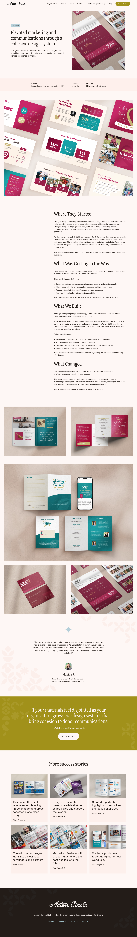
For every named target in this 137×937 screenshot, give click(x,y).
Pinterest (85, 921)
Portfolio (80, 4)
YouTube (74, 921)
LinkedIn (51, 921)
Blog (110, 4)
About (72, 4)
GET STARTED (123, 4)
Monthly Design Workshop (96, 4)
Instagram (63, 921)
